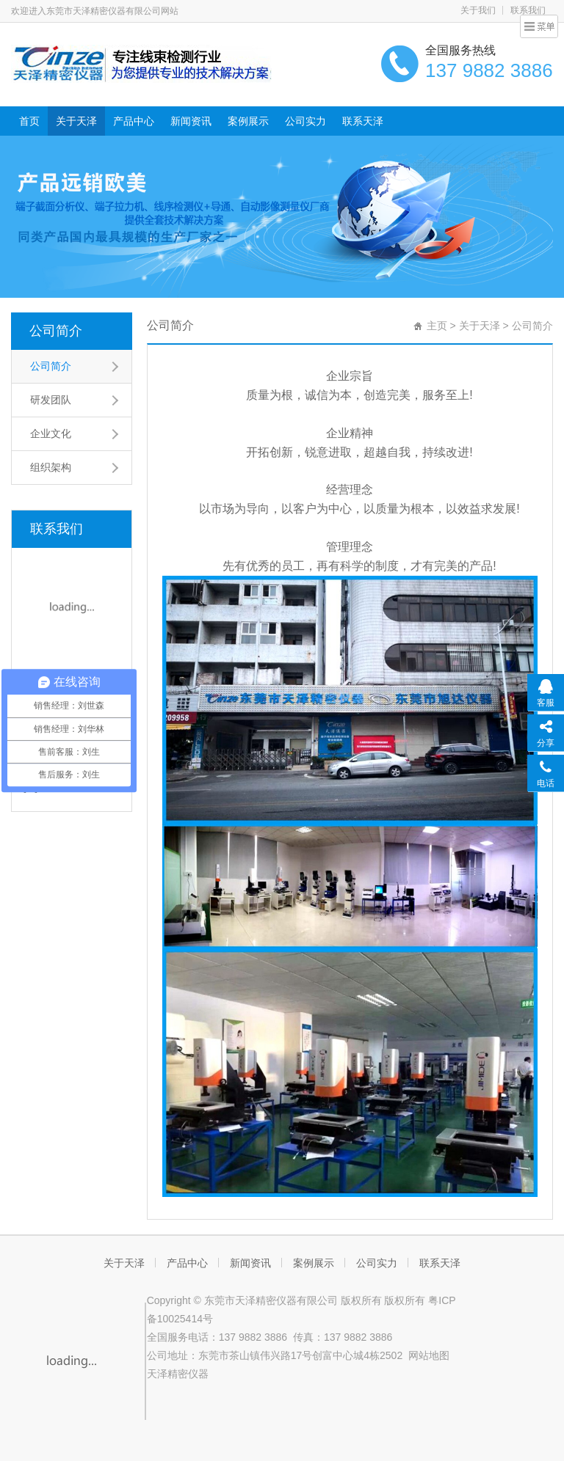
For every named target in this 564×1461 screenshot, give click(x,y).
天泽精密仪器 (178, 1374)
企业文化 (50, 433)
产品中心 (133, 121)
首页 (29, 121)
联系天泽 (362, 121)
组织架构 (50, 467)
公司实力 (305, 121)
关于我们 (478, 10)
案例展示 (248, 121)
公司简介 (55, 330)
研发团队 (50, 400)
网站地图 (428, 1355)
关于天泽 (76, 121)
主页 (437, 326)
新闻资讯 (191, 121)
